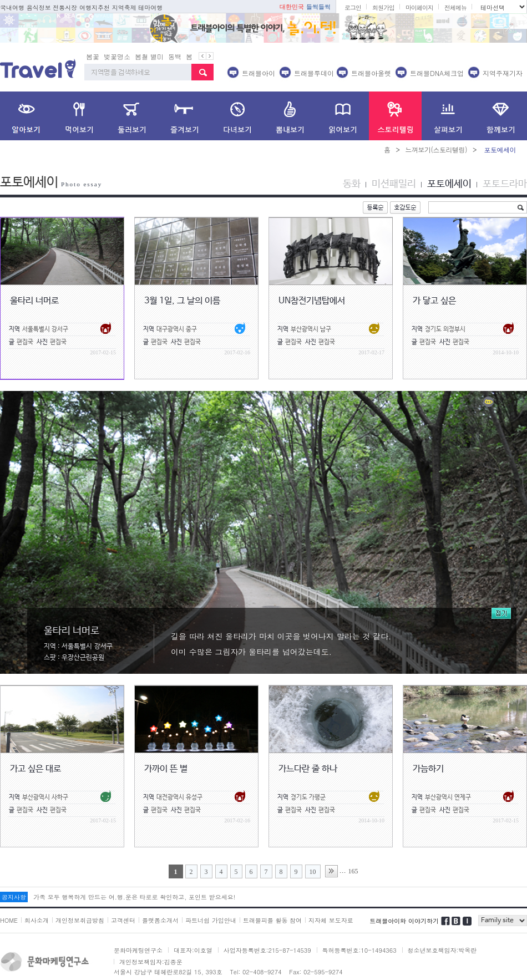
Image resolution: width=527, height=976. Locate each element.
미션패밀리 (394, 168)
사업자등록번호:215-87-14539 (267, 934)
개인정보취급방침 (79, 904)
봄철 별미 (149, 40)
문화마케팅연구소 (138, 934)
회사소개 (36, 904)
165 (353, 855)
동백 (174, 40)
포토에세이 (449, 168)
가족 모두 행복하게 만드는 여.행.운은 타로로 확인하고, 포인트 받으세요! (134, 881)
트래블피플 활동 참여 (272, 904)
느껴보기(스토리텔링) (436, 133)
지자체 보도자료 (330, 904)
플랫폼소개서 (160, 904)
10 (313, 856)
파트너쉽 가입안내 (210, 904)
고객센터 (123, 904)
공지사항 (14, 881)
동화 (352, 168)
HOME (9, 904)
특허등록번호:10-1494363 (359, 934)
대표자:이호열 (193, 934)
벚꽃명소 (117, 40)
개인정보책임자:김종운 (151, 946)
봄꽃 (92, 40)
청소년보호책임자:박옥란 (442, 934)
